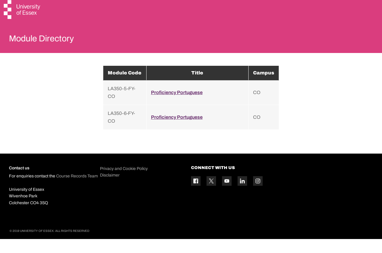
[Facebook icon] (196, 195)
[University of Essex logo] (22, 10)
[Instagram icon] (258, 195)
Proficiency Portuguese (177, 106)
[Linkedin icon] (242, 195)
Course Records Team (77, 190)
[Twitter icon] (211, 195)
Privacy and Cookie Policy (124, 182)
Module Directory (50, 40)
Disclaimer (110, 189)
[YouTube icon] (227, 195)
